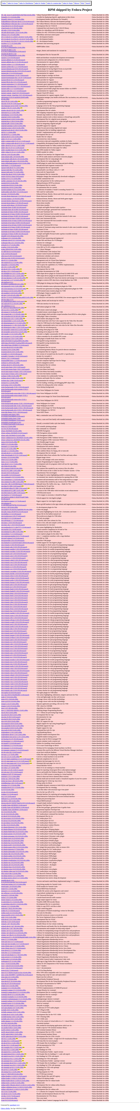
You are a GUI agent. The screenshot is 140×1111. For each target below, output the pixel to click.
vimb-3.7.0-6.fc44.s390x (9, 697)
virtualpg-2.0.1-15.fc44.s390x (10, 785)
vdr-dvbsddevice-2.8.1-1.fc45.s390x (12, 276)
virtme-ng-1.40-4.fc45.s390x (10, 779)
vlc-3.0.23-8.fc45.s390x (8, 812)
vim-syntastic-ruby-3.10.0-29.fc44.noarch (14, 644)
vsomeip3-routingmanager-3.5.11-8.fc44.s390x (16, 999)
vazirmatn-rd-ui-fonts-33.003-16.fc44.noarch (15, 223)
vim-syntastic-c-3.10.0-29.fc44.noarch (13, 558)
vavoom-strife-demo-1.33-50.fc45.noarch (14, 205)
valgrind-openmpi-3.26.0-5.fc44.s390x (13, 126)
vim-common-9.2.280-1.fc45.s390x (12, 482)
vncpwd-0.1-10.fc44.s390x (9, 895)
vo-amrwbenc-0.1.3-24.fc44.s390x (12, 902)
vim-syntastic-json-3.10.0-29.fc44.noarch (14, 600)
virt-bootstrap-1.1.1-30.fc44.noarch (12, 741)
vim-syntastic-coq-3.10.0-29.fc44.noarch (14, 562)
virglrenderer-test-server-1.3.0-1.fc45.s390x (15, 737)
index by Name (68, 3)
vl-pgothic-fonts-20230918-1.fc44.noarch (14, 809)
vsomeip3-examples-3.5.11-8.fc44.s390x (14, 997)
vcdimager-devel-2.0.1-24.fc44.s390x (13, 240)
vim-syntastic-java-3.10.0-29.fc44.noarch (14, 598)
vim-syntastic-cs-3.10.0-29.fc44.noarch (13, 567)
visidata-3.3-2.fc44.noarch (9, 794)
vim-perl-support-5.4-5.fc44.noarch (12, 538)
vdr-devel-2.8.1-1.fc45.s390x (10, 269)
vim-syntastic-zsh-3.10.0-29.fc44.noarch (14, 690)
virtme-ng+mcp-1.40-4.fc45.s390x (12, 781)
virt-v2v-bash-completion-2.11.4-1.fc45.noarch (16, 759)
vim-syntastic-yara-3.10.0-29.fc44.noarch (14, 686)
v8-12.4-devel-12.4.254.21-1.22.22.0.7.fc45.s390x (17, 39)
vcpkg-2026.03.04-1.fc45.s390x (11, 249)
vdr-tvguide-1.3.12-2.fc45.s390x (11, 334)
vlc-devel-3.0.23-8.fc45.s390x (10, 816)
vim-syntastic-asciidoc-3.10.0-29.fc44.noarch (15, 551)
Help (82, 3)
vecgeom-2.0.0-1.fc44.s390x (10, 349)
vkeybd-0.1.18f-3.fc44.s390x (10, 801)
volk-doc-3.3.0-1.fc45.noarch (10, 922)
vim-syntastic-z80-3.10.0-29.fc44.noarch (14, 688)
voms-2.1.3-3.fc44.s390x (9, 939)
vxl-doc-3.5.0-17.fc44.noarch (10, 1096)
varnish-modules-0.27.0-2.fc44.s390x (13, 189)
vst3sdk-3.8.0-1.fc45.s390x (9, 1010)
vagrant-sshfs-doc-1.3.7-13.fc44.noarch (13, 91)
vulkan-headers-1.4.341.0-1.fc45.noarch (14, 1076)
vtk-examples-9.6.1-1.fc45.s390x (11, 1047)
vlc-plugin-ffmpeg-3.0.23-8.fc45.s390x (13, 829)
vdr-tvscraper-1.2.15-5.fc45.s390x (12, 336)
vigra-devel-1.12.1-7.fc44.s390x (11, 464)
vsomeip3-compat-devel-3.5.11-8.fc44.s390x (15, 992)
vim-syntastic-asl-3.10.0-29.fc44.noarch (14, 554)
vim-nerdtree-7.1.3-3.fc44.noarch (11, 534)
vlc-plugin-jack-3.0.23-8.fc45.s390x (12, 838)
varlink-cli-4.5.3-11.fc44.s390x (11, 179)
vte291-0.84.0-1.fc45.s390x (10, 1030)
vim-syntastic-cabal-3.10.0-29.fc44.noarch (14, 560)
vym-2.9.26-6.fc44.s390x (9, 1098)
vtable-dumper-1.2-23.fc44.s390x (11, 1021)
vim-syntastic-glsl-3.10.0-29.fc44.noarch (14, 584)
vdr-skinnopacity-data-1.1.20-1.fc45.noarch (15, 327)
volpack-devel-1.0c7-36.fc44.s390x (12, 926)
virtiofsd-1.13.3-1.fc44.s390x (10, 776)
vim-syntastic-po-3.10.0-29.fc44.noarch (13, 631)
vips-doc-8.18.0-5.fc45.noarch (10, 717)
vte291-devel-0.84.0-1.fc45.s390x (12, 1032)
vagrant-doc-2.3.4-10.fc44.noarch (12, 73)
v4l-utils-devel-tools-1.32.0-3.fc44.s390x (14, 32)
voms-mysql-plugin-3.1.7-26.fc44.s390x (14, 955)
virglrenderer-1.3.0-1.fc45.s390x (11, 732)
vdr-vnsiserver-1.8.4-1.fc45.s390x (12, 338)
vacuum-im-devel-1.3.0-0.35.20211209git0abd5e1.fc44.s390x (13, 54)
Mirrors (76, 3)
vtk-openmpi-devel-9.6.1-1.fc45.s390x (13, 1063)
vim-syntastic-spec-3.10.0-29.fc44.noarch (14, 653)
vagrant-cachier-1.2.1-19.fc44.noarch (13, 64)
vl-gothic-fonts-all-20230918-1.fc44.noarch (15, 807)
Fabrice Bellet (5, 1108)
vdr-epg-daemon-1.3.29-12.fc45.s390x (13, 278)
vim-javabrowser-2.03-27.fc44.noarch (13, 516)
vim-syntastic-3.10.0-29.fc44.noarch (12, 545)
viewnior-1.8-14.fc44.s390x (10, 457)
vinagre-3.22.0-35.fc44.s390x (10, 706)
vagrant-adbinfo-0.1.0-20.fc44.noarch (13, 60)
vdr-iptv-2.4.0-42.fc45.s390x (10, 295)
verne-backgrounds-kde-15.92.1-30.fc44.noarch (16, 406)
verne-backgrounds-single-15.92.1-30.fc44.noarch (17, 408)
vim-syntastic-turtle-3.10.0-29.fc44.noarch (14, 666)
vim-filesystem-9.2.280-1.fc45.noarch (13, 493)
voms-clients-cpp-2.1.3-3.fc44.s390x (13, 946)
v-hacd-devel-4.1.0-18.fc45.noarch (12, 26)
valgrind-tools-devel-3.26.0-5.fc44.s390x (14, 130)
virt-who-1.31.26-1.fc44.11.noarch (12, 770)
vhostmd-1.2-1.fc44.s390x (9, 446)
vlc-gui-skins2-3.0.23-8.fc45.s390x (12, 823)
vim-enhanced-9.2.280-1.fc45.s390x (12, 490)
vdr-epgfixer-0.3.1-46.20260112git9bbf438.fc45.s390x (12, 283)
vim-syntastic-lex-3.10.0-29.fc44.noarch (14, 606)
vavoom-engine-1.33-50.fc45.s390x (12, 198)
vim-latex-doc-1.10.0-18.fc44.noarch (13, 525)
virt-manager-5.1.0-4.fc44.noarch (11, 748)
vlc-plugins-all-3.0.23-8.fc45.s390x (12, 865)
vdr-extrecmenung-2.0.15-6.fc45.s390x (13, 289)
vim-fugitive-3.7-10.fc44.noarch (11, 495)
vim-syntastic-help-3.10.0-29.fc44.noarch (14, 593)
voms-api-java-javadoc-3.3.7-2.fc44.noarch (15, 944)
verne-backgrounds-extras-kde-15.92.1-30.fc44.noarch (18, 393)
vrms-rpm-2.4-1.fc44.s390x (10, 977)
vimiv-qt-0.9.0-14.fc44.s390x (10, 701)
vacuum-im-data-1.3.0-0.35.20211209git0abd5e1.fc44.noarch (13, 50)
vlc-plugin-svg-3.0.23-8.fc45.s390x (12, 858)
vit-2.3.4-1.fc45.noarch (8, 796)
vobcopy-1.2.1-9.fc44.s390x (10, 906)
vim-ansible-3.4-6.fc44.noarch (10, 475)
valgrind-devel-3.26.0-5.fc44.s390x (12, 119)
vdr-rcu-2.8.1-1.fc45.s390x (9, 310)
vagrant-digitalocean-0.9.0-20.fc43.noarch (14, 69)
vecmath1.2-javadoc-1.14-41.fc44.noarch (14, 356)
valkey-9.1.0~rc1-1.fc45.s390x (11, 139)
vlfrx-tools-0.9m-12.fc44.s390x (11, 873)
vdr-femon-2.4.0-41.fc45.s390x (11, 291)
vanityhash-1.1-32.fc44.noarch (11, 165)
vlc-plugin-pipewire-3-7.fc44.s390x (12, 849)
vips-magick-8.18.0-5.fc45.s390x (11, 723)
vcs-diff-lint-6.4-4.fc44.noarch (11, 251)
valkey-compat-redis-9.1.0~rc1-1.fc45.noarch (15, 141)
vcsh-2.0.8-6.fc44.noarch (9, 254)
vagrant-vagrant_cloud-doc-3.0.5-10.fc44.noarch (16, 95)
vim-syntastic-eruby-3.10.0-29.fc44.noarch (15, 580)
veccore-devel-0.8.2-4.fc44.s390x (12, 347)
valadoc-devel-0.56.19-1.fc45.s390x (12, 110)
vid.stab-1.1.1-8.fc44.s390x (10, 451)
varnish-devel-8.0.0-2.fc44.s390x (11, 185)
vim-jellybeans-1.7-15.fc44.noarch (12, 520)
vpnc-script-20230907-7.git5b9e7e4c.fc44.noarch (17, 975)
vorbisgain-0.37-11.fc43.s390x (11, 961)
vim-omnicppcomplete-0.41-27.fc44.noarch (15, 536)
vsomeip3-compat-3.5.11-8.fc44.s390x (13, 990)
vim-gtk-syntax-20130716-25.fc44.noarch (14, 512)
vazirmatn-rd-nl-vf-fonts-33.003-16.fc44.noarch (16, 220)
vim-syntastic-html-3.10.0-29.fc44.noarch (14, 595)
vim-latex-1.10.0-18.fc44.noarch (11, 523)
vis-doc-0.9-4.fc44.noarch (9, 792)
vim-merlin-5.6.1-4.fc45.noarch (11, 529)
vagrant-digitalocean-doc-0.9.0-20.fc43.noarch (16, 71)
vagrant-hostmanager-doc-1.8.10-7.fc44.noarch (16, 77)
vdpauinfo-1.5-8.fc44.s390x (10, 265)
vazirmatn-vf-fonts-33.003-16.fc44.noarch (14, 234)
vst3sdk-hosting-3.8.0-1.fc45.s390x (12, 1017)
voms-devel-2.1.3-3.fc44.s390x (11, 950)
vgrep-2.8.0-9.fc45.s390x (9, 442)
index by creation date (54, 3)
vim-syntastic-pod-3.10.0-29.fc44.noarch (14, 633)
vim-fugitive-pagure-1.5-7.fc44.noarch (13, 501)
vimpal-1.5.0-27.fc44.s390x (10, 704)
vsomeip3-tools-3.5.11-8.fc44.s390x (12, 1003)
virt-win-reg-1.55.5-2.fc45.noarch (12, 772)
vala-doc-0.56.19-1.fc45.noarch (11, 103)
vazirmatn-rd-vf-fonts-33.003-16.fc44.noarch (15, 227)
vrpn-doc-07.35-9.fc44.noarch (10, 983)
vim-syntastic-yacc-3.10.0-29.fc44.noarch (14, 681)
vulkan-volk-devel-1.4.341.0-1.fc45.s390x (14, 1089)
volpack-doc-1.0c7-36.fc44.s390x (12, 928)
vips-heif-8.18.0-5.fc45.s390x (10, 719)
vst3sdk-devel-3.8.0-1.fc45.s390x (11, 1014)
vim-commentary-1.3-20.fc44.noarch (13, 479)
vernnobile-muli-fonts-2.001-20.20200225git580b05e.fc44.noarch (13, 415)
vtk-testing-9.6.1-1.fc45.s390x (10, 1072)
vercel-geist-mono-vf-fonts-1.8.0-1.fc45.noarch (16, 371)
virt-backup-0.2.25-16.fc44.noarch (12, 739)
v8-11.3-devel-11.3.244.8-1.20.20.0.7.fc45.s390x (16, 37)
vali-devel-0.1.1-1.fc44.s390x (10, 134)
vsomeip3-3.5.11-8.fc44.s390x (11, 988)
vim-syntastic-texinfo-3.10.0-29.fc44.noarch (15, 660)
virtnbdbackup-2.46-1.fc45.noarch (12, 783)
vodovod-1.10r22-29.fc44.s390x (11, 908)
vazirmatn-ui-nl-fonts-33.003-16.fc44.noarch (15, 231)
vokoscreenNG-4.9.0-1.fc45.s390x (12, 915)
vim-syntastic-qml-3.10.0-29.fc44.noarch (14, 640)
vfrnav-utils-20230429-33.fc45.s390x (13, 435)
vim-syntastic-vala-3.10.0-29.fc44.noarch (14, 668)
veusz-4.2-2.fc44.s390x (8, 426)
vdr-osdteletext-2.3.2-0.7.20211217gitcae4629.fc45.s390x (12, 307)
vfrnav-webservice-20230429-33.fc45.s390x (15, 440)
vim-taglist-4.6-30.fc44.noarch (11, 692)
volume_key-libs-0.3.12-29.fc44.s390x (13, 935)
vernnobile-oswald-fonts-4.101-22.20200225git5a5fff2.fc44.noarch (12, 423)
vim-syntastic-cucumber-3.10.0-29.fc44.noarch (16, 571)
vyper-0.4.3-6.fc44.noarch (9, 1100)
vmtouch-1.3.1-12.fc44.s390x (10, 891)
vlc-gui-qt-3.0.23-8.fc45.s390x (11, 820)
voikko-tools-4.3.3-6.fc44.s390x (11, 913)
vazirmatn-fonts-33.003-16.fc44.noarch (13, 207)
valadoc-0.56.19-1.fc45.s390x (10, 108)
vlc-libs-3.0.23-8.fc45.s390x (10, 825)
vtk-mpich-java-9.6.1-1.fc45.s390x (12, 1056)
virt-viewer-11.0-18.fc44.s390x (11, 765)
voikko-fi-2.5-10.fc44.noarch (10, 911)
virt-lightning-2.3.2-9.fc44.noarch (12, 745)
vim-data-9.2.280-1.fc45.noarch (11, 486)
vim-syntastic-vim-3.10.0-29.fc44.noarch (14, 673)
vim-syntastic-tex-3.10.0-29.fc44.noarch (14, 657)
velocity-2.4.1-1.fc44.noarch (10, 358)
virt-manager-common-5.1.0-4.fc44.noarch (14, 750)
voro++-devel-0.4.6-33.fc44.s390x (12, 966)
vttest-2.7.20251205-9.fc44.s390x (12, 1074)
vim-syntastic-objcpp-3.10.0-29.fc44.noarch (15, 620)
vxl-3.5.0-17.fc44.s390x (8, 1091)
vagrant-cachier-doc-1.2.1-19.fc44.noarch (14, 66)
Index (4, 3)
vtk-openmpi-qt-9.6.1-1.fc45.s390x (12, 1067)
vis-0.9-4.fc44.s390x (7, 790)
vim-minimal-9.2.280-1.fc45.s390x (12, 532)
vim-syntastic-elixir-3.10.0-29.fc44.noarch (14, 576)
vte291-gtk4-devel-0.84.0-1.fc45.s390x (13, 1036)
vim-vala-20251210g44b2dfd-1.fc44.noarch (15, 695)
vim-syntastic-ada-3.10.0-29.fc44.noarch (14, 547)
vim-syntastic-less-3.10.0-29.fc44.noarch (14, 604)
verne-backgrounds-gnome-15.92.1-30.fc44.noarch (17, 403)
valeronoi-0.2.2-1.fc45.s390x (10, 112)
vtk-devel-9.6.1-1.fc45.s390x (10, 1043)
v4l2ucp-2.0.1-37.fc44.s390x (10, 35)
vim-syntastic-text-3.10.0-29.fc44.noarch (14, 662)
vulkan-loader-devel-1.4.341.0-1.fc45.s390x (15, 1080)
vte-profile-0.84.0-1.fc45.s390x (11, 1028)
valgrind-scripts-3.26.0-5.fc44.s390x (12, 128)
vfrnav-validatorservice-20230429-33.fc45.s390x (17, 437)
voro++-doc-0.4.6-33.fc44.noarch (11, 968)
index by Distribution (26, 3)
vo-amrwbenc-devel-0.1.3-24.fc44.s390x (14, 904)
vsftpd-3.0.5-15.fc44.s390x (9, 986)
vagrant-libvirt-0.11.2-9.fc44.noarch (12, 80)
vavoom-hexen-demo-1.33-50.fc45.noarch (14, 203)
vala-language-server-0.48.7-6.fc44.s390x (14, 106)
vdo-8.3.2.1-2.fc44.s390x (9, 260)
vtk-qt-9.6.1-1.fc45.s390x (9, 1069)
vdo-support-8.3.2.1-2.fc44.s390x (12, 262)
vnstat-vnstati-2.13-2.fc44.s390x (11, 900)
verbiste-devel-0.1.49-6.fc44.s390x (12, 365)
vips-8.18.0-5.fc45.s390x (9, 712)
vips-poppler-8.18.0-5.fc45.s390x (11, 728)
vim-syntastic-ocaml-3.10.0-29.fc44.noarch (15, 622)
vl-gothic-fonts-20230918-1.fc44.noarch (14, 805)
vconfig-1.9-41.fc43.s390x (9, 247)
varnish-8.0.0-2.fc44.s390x (9, 183)
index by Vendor (40, 3)
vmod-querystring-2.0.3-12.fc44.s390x (13, 884)
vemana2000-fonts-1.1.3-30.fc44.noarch (14, 360)
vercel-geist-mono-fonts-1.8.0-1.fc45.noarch (15, 369)
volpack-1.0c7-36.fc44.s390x (10, 924)
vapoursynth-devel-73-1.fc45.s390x (12, 168)
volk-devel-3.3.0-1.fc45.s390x (10, 919)
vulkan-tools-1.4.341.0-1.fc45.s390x (12, 1083)
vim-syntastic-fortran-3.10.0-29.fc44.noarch (15, 582)
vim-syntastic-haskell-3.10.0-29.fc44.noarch (15, 591)
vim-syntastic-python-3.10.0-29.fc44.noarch (15, 637)
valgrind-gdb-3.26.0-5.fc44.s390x (12, 123)
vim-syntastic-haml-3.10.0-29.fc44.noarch (14, 589)
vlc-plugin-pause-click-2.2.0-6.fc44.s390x (14, 847)
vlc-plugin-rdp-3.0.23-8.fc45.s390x (12, 854)
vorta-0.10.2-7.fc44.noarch (9, 970)
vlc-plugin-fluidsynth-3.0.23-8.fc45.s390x (14, 831)
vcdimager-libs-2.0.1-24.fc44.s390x (12, 243)
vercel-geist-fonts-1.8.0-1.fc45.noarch (13, 367)
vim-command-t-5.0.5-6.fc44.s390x (12, 477)
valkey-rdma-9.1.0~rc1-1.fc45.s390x (13, 152)
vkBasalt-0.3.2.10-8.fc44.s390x (11, 799)
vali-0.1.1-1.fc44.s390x (8, 132)
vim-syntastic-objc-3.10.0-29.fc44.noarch (14, 618)
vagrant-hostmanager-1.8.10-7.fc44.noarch (14, 75)
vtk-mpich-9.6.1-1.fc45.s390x (10, 1052)
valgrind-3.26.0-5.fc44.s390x (10, 117)
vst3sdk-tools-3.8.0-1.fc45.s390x (11, 1019)
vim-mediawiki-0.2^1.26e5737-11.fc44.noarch (16, 527)
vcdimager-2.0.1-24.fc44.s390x (11, 238)
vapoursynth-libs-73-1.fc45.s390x (12, 170)
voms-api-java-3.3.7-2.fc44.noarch (12, 941)
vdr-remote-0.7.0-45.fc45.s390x (11, 312)
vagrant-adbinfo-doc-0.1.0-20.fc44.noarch (14, 62)
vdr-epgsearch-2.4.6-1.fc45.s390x (12, 286)
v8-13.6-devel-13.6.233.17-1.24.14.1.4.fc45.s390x (17, 41)
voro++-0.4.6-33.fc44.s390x (10, 963)
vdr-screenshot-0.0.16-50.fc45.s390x (13, 316)
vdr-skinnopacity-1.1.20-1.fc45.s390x (13, 325)
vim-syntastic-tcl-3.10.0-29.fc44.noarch (13, 655)
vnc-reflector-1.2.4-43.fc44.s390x (12, 893)
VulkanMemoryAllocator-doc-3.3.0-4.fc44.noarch (17, 24)
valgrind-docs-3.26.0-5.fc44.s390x (12, 121)
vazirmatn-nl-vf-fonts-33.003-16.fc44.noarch (15, 214)
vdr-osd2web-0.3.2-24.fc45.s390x (12, 304)
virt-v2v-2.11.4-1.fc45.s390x (10, 757)
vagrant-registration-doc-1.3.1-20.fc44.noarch (15, 86)
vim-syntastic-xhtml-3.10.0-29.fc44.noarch (15, 675)
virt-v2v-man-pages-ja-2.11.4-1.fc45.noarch (15, 761)
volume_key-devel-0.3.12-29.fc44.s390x (14, 933)
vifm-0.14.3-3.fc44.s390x (9, 459)
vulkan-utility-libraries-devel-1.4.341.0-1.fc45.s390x (18, 1085)
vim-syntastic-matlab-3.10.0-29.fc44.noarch (15, 613)
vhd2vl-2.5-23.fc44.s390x (9, 444)
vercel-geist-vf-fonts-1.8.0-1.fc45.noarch (14, 374)
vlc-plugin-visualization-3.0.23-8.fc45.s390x (15, 860)
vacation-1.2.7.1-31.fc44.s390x (11, 43)
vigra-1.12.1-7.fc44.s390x (9, 462)
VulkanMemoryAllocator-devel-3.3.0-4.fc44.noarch (17, 21)
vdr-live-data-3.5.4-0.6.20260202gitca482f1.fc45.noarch (13, 300)
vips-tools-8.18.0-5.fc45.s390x (11, 730)
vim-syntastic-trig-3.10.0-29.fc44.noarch (14, 664)
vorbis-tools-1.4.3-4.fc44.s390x (11, 959)
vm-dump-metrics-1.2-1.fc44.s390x (12, 876)
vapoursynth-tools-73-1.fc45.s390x (12, 172)
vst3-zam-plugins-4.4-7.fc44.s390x (12, 1008)
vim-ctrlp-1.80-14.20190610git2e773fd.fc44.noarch (17, 484)
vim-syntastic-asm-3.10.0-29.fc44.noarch (14, 556)
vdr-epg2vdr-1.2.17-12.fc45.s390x (12, 280)
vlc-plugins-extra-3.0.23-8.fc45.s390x (13, 869)
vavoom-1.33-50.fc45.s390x (10, 194)
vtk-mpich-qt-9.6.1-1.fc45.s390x (11, 1058)
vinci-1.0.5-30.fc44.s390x (9, 708)
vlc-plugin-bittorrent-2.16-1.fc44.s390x (13, 827)
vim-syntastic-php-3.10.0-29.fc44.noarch (14, 629)
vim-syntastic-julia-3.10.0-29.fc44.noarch (14, 602)
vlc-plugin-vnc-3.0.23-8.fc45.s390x (12, 862)
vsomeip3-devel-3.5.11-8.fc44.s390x (13, 994)
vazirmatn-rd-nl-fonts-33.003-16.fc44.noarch (15, 218)
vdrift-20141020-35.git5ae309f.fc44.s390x (14, 341)
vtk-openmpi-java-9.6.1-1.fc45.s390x (13, 1065)
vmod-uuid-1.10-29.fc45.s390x (11, 886)
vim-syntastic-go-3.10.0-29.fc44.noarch (13, 587)
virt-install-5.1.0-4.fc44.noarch (11, 743)
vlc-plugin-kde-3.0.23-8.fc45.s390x (12, 840)
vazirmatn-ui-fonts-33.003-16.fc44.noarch (14, 229)
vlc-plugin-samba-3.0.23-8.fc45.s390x (13, 856)
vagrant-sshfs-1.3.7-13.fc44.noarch (12, 88)
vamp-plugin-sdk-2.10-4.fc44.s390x (12, 157)
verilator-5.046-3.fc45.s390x (10, 376)
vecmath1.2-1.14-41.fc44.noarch (11, 354)
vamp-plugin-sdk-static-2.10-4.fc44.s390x (14, 161)
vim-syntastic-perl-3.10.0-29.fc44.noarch (14, 624)
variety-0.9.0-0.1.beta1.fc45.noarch (12, 176)
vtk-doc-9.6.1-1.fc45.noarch (10, 1045)
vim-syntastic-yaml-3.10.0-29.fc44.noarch (14, 684)
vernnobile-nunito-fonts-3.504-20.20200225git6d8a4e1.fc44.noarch (13, 419)
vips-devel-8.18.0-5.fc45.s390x (11, 715)
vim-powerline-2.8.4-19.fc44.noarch (12, 540)
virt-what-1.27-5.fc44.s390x (10, 768)
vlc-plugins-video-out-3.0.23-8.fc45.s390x (14, 871)
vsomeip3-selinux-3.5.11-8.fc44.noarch (13, 1001)
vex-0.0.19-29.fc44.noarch (9, 429)
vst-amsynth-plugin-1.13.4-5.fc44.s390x (14, 1005)
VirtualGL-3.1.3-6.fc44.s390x (10, 17)
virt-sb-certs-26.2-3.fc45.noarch (11, 752)
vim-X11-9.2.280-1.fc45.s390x (11, 470)
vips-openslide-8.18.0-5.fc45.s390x (12, 726)
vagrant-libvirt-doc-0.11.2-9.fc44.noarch (14, 82)
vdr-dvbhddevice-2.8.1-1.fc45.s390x (12, 273)
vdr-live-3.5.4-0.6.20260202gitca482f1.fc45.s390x (17, 297)
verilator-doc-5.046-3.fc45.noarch (12, 380)
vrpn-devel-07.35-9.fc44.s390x (11, 981)
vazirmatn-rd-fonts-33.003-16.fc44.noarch (14, 216)
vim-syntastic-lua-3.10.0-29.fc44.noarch (14, 611)
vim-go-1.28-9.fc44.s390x (9, 507)
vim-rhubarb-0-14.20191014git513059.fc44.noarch (17, 543)
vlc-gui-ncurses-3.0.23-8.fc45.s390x (12, 818)
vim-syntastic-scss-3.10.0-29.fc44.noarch (14, 648)
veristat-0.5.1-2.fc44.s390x (9, 383)
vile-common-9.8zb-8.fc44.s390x (11, 468)
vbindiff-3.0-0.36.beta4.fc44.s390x (12, 236)
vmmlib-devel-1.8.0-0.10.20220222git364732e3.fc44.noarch (14, 881)
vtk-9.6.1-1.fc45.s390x (8, 1039)
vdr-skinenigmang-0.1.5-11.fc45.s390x (13, 323)
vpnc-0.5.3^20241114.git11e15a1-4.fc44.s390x (16, 972)
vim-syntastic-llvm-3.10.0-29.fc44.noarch (14, 609)
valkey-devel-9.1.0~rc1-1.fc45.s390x (13, 145)
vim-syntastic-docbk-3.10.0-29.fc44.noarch (15, 573)
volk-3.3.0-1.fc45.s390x (8, 917)
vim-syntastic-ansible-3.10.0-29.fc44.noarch (15, 549)
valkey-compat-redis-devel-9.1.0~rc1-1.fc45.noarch (17, 143)
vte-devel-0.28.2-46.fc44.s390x (11, 1025)
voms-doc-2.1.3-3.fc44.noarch (10, 952)
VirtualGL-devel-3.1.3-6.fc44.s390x (12, 19)
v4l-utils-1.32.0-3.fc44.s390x (10, 30)
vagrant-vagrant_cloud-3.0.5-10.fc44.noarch (15, 93)
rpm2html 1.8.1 (15, 1105)
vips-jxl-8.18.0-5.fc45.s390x (10, 721)
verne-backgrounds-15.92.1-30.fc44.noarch (15, 387)
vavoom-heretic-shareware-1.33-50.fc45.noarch (16, 201)
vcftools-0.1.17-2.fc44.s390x (10, 245)
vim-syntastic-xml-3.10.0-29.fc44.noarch (14, 677)
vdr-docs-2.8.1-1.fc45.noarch (10, 271)
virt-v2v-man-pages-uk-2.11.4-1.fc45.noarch (15, 763)
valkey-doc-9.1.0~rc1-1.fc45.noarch (12, 148)
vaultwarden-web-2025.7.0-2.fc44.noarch (14, 192)
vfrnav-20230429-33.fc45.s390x (11, 431)
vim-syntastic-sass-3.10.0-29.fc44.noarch (14, 646)
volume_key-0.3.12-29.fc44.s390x (12, 930)
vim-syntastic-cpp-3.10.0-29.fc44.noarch (14, 564)
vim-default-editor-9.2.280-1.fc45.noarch (14, 488)
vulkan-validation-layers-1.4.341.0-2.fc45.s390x (16, 1087)
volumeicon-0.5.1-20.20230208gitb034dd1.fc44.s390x (18, 937)
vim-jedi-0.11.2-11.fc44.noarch (11, 518)
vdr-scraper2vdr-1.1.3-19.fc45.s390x (13, 314)
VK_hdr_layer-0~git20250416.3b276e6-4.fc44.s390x (18, 15)
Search (88, 3)
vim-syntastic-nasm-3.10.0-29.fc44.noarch (14, 615)
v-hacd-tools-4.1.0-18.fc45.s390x (11, 28)
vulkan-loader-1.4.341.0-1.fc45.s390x (13, 1078)
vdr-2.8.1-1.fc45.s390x (8, 267)
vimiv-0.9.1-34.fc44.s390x (9, 699)
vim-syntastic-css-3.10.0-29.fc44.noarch (14, 569)
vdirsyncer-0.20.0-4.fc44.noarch (11, 256)
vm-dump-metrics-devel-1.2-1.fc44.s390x (14, 878)
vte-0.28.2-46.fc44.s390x (9, 1023)
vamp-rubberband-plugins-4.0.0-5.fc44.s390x (15, 163)
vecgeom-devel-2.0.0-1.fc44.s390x (12, 352)
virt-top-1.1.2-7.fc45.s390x (9, 754)
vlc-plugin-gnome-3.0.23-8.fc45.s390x (13, 834)
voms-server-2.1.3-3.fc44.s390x (11, 957)
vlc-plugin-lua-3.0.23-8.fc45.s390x (12, 843)
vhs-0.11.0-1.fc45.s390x (9, 448)
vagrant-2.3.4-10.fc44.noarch (10, 58)
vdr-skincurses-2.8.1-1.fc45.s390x (12, 318)
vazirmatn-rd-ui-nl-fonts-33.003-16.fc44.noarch (16, 225)
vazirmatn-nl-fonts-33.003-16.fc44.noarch (14, 212)
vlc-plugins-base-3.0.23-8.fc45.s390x (13, 867)
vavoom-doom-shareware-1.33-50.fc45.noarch (16, 196)
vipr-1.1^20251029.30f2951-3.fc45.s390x (14, 710)
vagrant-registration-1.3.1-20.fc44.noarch (14, 84)
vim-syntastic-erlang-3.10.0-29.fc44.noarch (15, 578)
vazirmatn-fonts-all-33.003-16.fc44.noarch (14, 209)
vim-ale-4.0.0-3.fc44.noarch (10, 473)
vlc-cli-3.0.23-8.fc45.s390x (9, 814)
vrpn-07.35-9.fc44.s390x (9, 979)
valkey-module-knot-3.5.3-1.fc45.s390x (14, 150)
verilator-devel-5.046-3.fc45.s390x (12, 378)
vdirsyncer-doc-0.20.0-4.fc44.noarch (12, 258)
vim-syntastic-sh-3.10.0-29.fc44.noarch (13, 651)
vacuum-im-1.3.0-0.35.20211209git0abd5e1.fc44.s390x (13, 46)
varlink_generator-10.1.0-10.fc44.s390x (14, 181)
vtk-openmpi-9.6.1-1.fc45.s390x (11, 1061)
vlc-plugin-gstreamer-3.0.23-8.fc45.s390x (14, 836)
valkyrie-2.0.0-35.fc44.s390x (10, 154)
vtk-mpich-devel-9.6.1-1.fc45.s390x (12, 1054)
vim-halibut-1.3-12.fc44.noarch (11, 514)
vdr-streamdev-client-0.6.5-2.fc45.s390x (14, 329)
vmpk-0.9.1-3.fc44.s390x (9, 889)
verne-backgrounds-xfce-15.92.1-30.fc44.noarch (16, 410)
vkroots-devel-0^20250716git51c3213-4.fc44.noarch (18, 803)
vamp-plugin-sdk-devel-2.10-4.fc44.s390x (14, 159)
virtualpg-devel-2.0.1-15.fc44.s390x (12, 787)
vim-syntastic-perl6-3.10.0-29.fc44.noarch (14, 626)
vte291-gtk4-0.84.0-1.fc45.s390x (11, 1034)
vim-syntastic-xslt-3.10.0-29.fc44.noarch (14, 679)
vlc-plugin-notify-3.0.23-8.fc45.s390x (13, 845)
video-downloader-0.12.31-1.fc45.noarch (14, 455)
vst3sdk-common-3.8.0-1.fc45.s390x (13, 1012)
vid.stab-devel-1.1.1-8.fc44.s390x (12, 453)
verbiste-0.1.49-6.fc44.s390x (10, 363)
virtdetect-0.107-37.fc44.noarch (11, 774)
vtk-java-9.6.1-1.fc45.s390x (10, 1049)
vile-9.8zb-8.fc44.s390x (8, 466)
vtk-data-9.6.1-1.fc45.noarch (10, 1041)
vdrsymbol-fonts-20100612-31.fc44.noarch (15, 345)
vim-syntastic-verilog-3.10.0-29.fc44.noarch (15, 671)
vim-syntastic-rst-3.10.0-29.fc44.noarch (13, 642)
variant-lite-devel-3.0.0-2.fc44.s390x (13, 174)
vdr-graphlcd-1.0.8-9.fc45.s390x (11, 293)
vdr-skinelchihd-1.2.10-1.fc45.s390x (12, 321)
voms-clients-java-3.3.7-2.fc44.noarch (13, 948)
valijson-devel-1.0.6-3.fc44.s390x (12, 137)
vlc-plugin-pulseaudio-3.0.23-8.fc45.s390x (14, 851)
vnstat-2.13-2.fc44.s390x (9, 897)
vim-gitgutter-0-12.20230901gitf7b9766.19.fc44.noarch (13, 504)
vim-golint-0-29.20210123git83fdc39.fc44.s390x (16, 509)
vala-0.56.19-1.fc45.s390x (9, 101)
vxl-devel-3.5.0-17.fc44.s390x (10, 1094)
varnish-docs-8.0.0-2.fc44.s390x (11, 187)
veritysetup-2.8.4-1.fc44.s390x (11, 385)
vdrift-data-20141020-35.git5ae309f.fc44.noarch (16, 343)
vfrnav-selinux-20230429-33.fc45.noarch (14, 433)
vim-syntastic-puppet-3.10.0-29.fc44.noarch (15, 635)
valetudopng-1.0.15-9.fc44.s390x (11, 115)
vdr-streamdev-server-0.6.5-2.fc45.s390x (14, 332)
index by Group (13, 3)
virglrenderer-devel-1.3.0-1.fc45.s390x (13, 734)
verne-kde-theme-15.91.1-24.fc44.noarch (14, 412)
